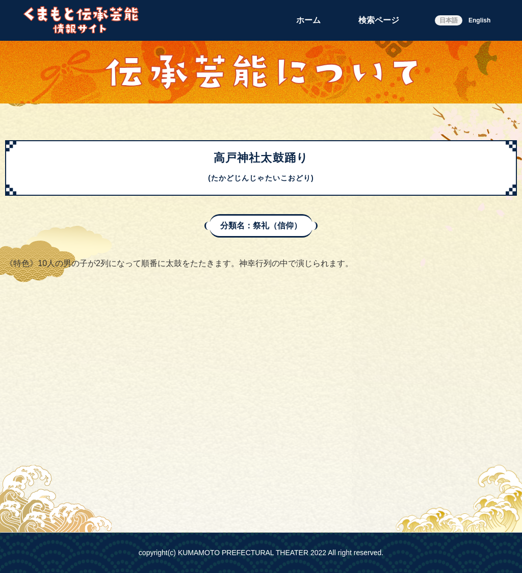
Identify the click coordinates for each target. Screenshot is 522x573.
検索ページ (378, 20)
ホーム (308, 20)
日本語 (448, 20)
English (479, 20)
